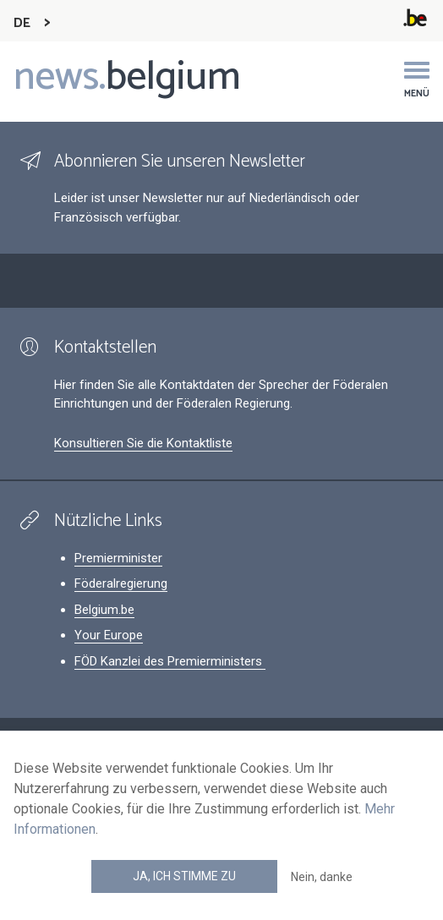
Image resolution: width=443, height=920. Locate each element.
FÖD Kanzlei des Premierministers (169, 661)
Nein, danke (322, 877)
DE (22, 23)
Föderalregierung (120, 583)
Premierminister (118, 558)
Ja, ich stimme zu (184, 876)
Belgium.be (104, 609)
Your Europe (108, 635)
